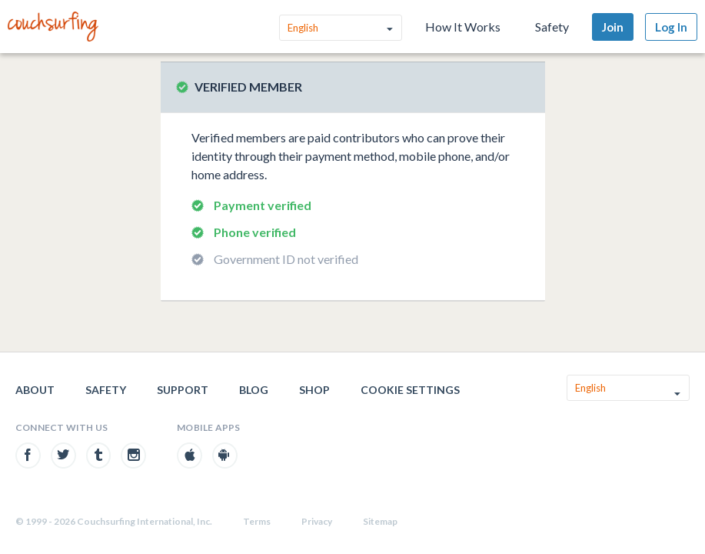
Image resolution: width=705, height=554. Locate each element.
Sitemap (380, 521)
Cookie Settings (410, 389)
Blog (253, 389)
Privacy (316, 521)
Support (182, 389)
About (35, 389)
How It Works (462, 26)
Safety (552, 26)
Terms (257, 521)
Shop (314, 389)
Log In (671, 27)
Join (613, 27)
